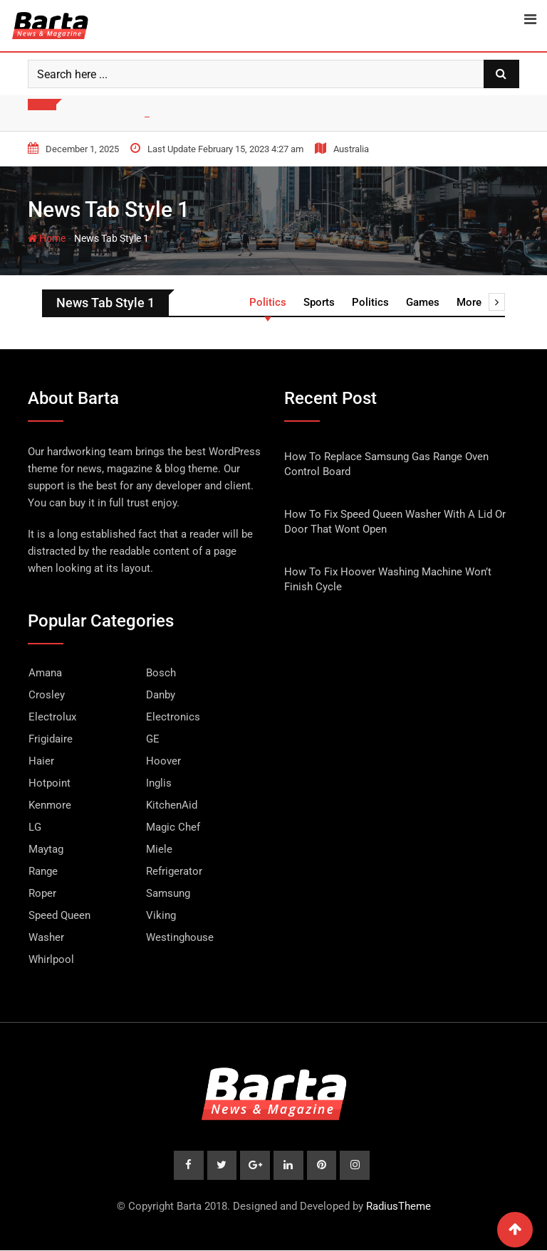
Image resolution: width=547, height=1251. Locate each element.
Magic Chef (173, 827)
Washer (46, 937)
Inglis (159, 783)
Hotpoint (49, 783)
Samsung (168, 893)
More (481, 302)
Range (43, 871)
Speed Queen (59, 915)
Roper (42, 893)
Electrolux (52, 716)
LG (34, 827)
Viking (161, 915)
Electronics (173, 716)
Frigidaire (50, 739)
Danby (160, 694)
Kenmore (49, 805)
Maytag (45, 849)
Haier (41, 761)
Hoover (163, 761)
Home (47, 238)
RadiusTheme (398, 1207)
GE (153, 739)
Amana (45, 672)
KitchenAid (171, 805)
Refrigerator (174, 871)
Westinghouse (180, 937)
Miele (159, 849)
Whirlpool (51, 959)
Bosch (161, 672)
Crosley (46, 694)
